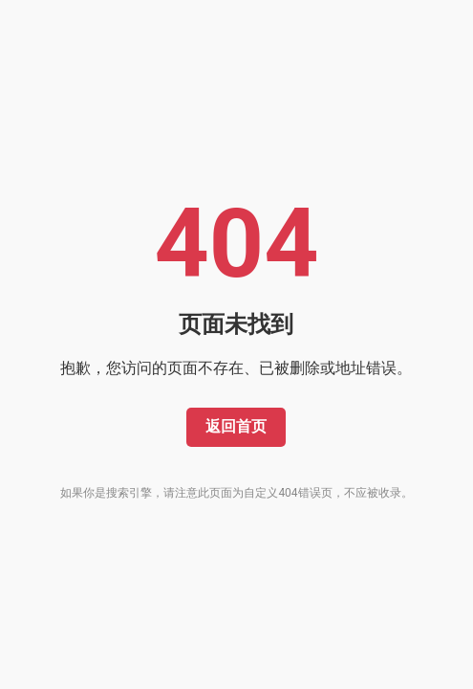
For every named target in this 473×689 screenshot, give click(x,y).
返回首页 (236, 426)
